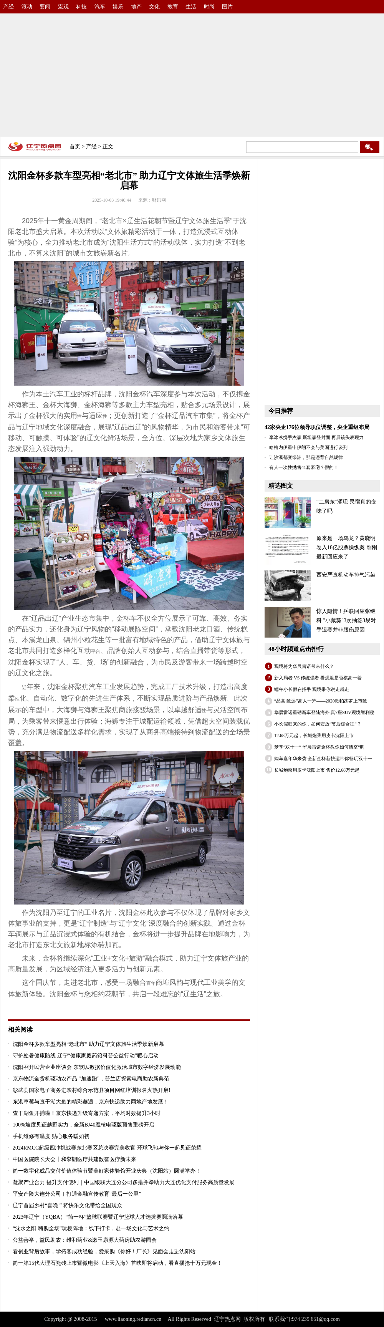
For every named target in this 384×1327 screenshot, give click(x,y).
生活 (190, 7)
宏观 (63, 7)
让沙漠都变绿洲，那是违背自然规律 (306, 457)
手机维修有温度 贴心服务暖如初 (51, 1136)
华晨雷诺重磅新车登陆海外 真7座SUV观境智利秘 (324, 712)
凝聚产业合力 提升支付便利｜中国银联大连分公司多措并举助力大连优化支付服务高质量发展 (124, 1182)
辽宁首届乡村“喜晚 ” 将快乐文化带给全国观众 (67, 1205)
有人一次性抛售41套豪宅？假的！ (303, 467)
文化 (154, 7)
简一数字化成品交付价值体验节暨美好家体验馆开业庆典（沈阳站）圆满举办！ (107, 1171)
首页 (75, 146)
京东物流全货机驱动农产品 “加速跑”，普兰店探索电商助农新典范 (91, 1079)
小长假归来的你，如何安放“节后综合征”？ (317, 724)
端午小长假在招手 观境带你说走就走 (311, 689)
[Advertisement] (192, 73)
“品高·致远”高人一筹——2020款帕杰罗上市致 (320, 701)
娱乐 (118, 7)
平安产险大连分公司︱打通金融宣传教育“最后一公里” (77, 1194)
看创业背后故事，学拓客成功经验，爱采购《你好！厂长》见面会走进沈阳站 (104, 1251)
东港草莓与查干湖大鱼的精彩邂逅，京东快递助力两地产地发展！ (91, 1102)
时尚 (209, 7)
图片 (227, 7)
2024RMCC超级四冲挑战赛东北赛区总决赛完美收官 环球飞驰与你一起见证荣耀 (107, 1148)
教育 (172, 7)
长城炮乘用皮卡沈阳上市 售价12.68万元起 (316, 770)
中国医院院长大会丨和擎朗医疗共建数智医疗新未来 (74, 1159)
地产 (136, 7)
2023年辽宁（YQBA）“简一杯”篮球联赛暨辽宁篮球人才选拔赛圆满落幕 (98, 1217)
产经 (8, 7)
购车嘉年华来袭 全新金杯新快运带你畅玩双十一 (323, 758)
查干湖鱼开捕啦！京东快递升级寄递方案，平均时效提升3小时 (87, 1113)
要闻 (45, 7)
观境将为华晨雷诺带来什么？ (304, 666)
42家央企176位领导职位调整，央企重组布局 (317, 427)
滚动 (27, 7)
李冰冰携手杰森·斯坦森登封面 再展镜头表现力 (316, 437)
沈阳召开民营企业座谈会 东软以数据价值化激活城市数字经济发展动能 (97, 1067)
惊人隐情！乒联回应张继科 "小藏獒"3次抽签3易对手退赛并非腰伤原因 (346, 620)
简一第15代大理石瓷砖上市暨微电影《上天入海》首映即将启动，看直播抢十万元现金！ (117, 1263)
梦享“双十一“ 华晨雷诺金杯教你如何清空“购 (319, 747)
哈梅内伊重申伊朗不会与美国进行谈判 (308, 447)
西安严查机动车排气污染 (346, 575)
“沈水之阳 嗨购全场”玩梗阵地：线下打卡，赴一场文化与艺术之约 (91, 1228)
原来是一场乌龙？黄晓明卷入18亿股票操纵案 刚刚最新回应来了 (346, 547)
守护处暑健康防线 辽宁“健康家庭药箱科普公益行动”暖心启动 (86, 1056)
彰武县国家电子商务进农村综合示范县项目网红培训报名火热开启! (91, 1090)
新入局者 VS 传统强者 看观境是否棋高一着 (318, 678)
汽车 (99, 7)
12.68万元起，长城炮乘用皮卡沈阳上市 (314, 735)
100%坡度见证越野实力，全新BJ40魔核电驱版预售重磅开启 (83, 1125)
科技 (81, 7)
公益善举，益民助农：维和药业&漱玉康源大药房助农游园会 (85, 1240)
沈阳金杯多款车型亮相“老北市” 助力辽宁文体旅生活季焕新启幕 (88, 1044)
